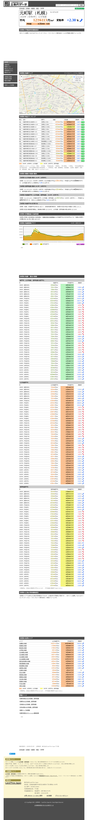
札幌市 (33, 8)
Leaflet (69, 113)
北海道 (28, 8)
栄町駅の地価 (23, 668)
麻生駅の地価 (23, 648)
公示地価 (21, 761)
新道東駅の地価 (23, 665)
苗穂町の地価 (23, 681)
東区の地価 (7, 80)
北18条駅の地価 (23, 652)
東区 (37, 8)
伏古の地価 (22, 672)
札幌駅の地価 (23, 643)
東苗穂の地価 (23, 674)
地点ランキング (8, 68)
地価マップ (7, 66)
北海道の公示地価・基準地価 (28, 704)
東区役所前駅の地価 (24, 661)
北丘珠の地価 (23, 679)
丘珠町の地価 (23, 670)
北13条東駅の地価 (24, 659)
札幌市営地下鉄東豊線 (48, 217)
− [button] (21, 79)
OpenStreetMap (75, 113)
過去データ (7, 72)
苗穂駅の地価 (23, 645)
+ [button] (21, 77)
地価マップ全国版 (9, 85)
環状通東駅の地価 (24, 663)
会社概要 (49, 795)
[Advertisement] (10, 33)
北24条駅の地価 (23, 654)
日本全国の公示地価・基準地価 (29, 707)
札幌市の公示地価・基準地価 (28, 701)
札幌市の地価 (8, 78)
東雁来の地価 (23, 677)
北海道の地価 (8, 76)
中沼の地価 (22, 683)
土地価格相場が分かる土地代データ (44, 805)
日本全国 (21, 8)
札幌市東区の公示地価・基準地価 (29, 698)
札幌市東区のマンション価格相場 (29, 713)
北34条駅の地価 (23, 657)
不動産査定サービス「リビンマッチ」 (48, 775)
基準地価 (26, 761)
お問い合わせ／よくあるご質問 (33, 795)
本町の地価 (22, 686)
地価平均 (6, 64)
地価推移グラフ (8, 70)
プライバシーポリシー (61, 795)
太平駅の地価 (23, 650)
